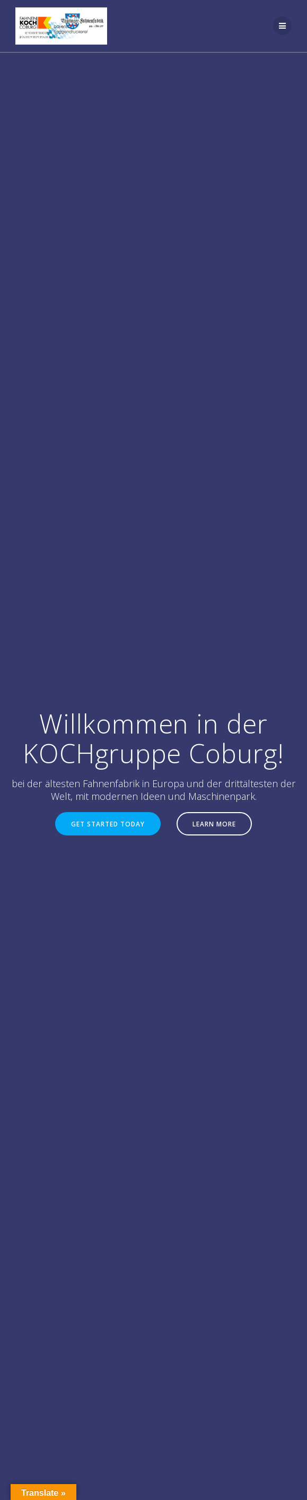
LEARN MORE (214, 824)
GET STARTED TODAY (108, 824)
